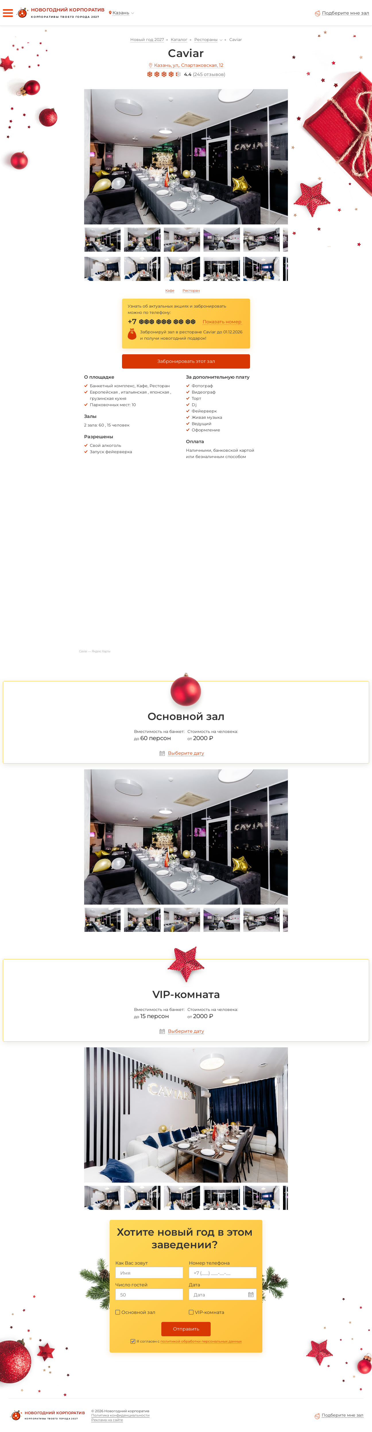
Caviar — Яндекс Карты (94, 651)
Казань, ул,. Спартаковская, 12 (188, 65)
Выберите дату (186, 753)
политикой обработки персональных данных (201, 1341)
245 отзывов (209, 74)
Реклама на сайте (107, 1420)
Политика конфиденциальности (120, 1415)
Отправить (186, 1329)
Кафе (169, 290)
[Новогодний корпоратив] (59, 13)
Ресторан (191, 290)
